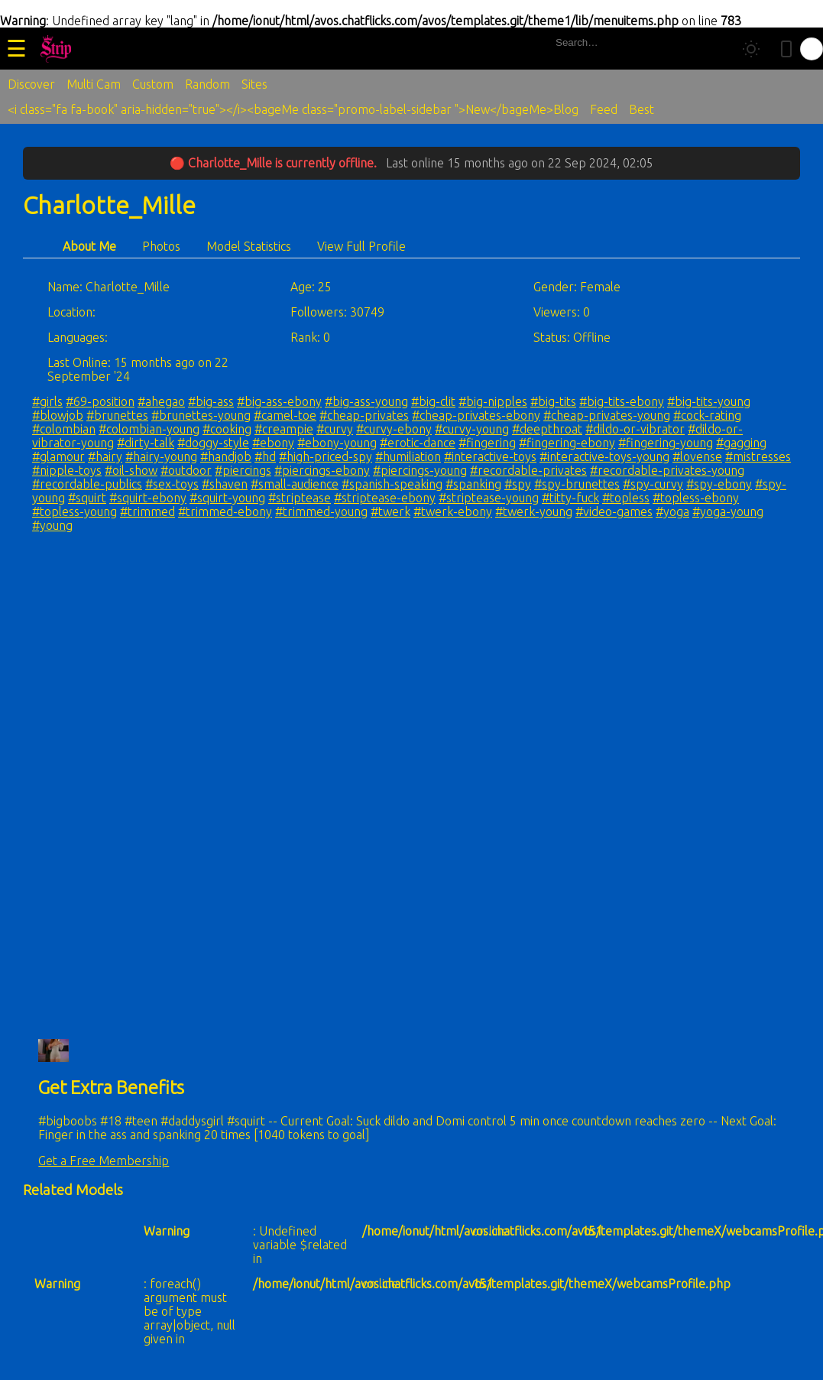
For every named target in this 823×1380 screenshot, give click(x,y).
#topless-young (74, 511)
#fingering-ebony (567, 443)
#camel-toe (285, 415)
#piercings (243, 470)
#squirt (87, 498)
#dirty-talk (145, 443)
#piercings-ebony (322, 470)
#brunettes (117, 415)
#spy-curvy (653, 484)
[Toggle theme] (751, 49)
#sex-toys (172, 484)
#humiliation (408, 456)
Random (207, 84)
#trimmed (147, 511)
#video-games (614, 511)
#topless (626, 498)
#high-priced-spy (325, 456)
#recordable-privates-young (667, 470)
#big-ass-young (366, 401)
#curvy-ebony (394, 429)
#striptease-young (489, 498)
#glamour (58, 456)
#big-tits (553, 401)
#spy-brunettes (577, 484)
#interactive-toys (490, 456)
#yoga (672, 511)
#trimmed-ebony (225, 511)
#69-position (100, 401)
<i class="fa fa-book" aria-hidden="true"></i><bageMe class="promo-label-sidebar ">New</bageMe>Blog (293, 109)
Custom (152, 84)
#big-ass (211, 401)
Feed (603, 109)
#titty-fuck (570, 498)
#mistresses (758, 456)
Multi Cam (93, 84)
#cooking (227, 429)
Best (641, 109)
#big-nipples (492, 401)
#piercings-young (420, 470)
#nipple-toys (67, 470)
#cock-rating (707, 415)
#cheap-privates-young (606, 415)
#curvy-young (472, 429)
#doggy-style (213, 443)
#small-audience (295, 484)
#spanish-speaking (392, 484)
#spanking (473, 484)
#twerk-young (533, 511)
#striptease (299, 498)
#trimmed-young (321, 511)
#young (52, 525)
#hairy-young (161, 456)
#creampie (283, 429)
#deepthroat (547, 429)
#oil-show (131, 470)
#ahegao (161, 401)
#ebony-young (337, 443)
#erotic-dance (417, 443)
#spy (517, 484)
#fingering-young (665, 443)
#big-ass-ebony (279, 401)
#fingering (487, 443)
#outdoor (186, 470)
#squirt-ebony (147, 498)
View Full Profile (361, 246)
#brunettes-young (201, 415)
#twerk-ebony (452, 511)
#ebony (273, 443)
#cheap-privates (364, 415)
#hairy (105, 456)
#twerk (390, 511)
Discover (31, 84)
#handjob (225, 456)
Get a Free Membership (103, 1160)
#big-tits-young (708, 401)
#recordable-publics (87, 484)
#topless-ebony (696, 498)
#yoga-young (727, 511)
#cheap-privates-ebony (476, 415)
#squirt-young (227, 498)
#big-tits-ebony (621, 401)
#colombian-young (149, 429)
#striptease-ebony (385, 498)
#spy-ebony (719, 484)
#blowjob (57, 415)
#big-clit (433, 401)
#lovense (697, 456)
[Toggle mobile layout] (786, 49)
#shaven (225, 484)
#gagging (741, 443)
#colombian (64, 429)
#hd (265, 456)
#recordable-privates (528, 470)
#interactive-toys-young (604, 456)
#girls (47, 401)
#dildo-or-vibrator (635, 429)
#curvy (334, 429)
